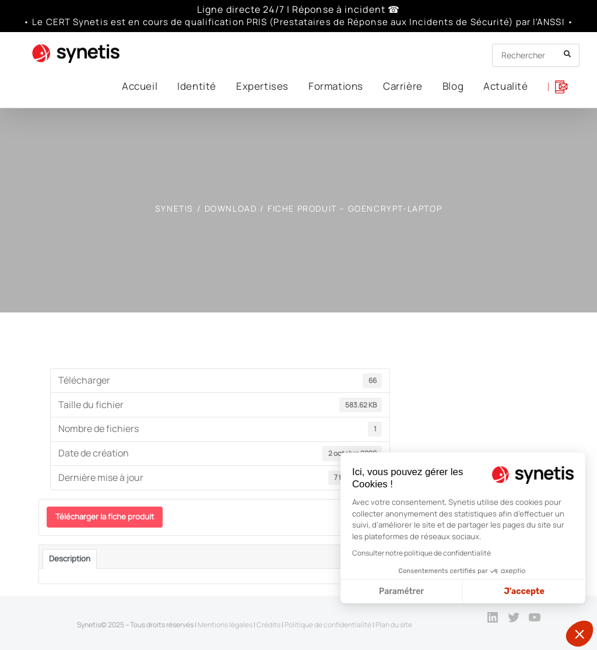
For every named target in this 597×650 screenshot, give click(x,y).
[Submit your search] (568, 54)
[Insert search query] (536, 55)
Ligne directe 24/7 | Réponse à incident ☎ (298, 9)
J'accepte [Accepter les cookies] (524, 591)
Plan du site (393, 625)
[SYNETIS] (174, 208)
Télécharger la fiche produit (104, 516)
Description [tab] (69, 558)
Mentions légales (225, 625)
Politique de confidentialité (328, 625)
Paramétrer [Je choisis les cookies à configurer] (401, 591)
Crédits (268, 625)
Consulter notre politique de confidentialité (421, 553)
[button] (580, 634)
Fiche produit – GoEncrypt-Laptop (355, 208)
